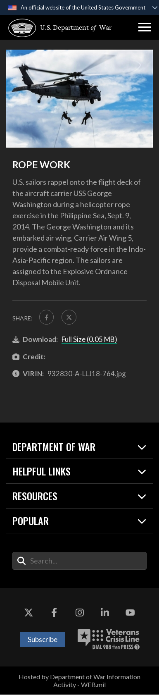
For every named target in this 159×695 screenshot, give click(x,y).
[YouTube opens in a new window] (130, 612)
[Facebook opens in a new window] (54, 612)
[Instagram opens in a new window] (79, 612)
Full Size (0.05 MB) (89, 339)
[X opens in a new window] (28, 612)
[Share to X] (69, 317)
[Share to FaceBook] (46, 317)
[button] (144, 27)
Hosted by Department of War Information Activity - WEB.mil (79, 680)
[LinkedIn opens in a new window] (105, 612)
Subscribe (42, 639)
